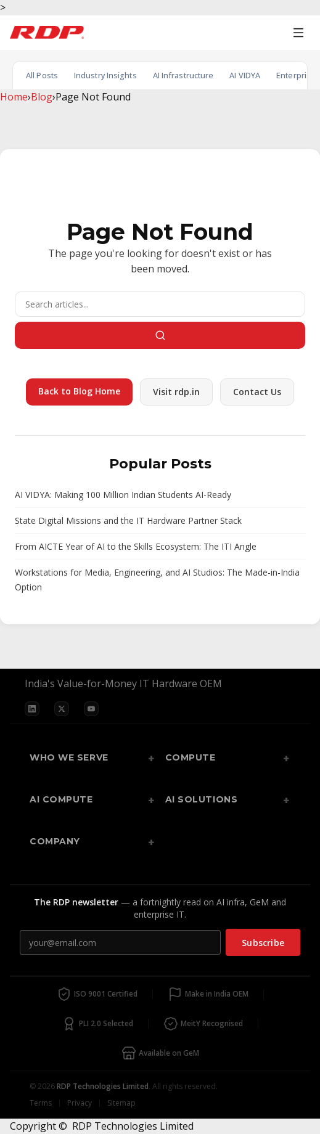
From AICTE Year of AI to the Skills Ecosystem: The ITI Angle (135, 546)
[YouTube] (91, 708)
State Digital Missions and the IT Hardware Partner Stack (128, 520)
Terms (41, 1103)
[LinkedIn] (32, 708)
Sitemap (121, 1103)
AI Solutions (201, 799)
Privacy (79, 1103)
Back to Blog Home (79, 391)
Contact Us (257, 392)
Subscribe (263, 942)
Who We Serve (69, 757)
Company (55, 841)
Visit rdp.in (176, 392)
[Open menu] (298, 32)
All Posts (42, 75)
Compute (190, 757)
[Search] (160, 304)
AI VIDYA (244, 75)
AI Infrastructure (183, 75)
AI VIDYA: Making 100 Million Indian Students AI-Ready (123, 494)
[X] (61, 708)
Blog (41, 97)
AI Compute (61, 799)
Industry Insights (105, 75)
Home (14, 97)
